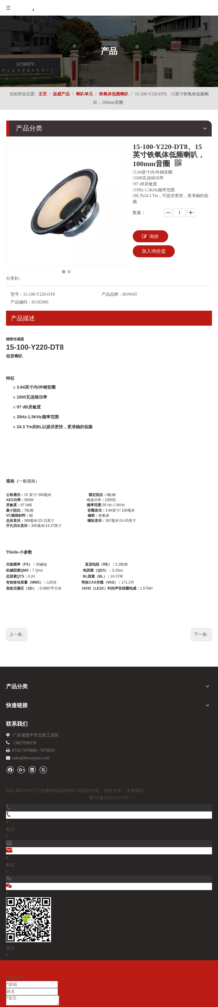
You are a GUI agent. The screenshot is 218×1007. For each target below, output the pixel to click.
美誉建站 (134, 790)
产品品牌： (112, 294)
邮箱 (10, 865)
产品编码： (21, 302)
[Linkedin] (32, 769)
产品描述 (23, 318)
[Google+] (21, 769)
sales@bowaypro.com (30, 758)
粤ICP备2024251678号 (109, 798)
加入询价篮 (154, 251)
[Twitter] (43, 769)
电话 (10, 829)
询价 (150, 236)
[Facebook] (10, 769)
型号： (17, 294)
